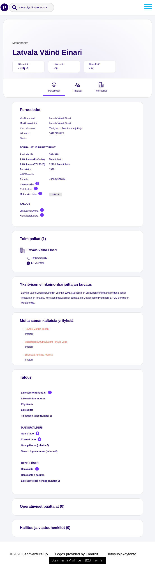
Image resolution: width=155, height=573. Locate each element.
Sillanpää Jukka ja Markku (39, 354)
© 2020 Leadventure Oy (29, 554)
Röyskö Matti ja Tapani (37, 329)
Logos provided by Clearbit (76, 554)
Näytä (55, 194)
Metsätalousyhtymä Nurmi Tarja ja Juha (46, 341)
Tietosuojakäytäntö (121, 554)
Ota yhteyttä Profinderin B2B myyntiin (77, 560)
